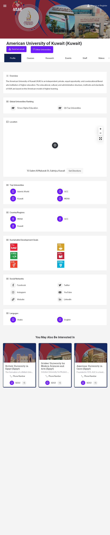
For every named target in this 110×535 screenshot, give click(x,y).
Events (68, 58)
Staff (85, 58)
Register (103, 5)
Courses (30, 58)
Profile (13, 58)
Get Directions (75, 170)
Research (50, 58)
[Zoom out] (100, 133)
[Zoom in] (100, 129)
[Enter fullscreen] (100, 138)
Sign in (94, 5)
